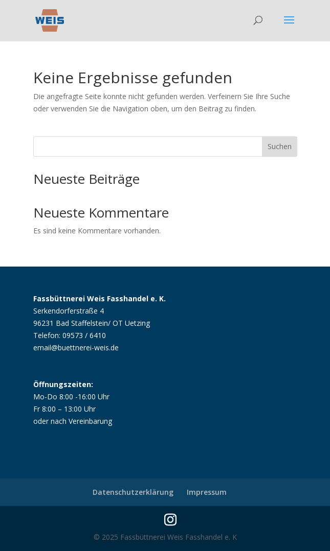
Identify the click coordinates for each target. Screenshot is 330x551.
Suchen (280, 146)
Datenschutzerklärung (133, 492)
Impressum (207, 492)
